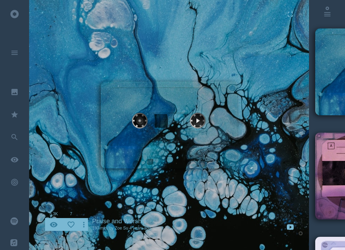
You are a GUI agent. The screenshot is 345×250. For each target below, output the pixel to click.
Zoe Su (121, 228)
